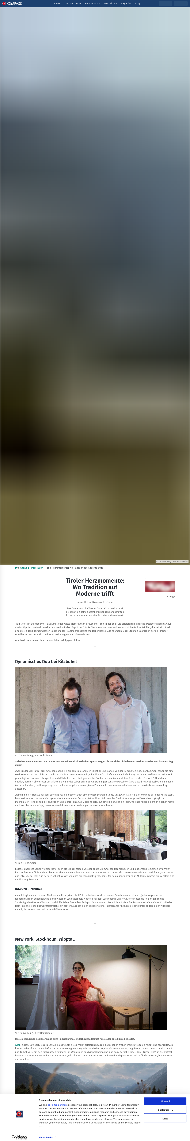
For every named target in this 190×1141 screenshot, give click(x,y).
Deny (165, 1116)
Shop (137, 3)
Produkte (110, 3)
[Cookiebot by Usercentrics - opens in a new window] (19, 1135)
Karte (57, 3)
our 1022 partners (58, 1102)
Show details (46, 1135)
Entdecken (92, 3)
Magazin (126, 3)
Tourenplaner (72, 3)
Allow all (165, 1099)
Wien (17, 1045)
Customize (165, 1107)
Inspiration (37, 567)
